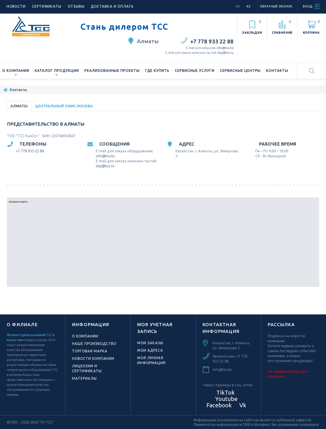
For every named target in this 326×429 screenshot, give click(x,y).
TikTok (225, 392)
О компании (15, 70)
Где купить (157, 70)
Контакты (277, 70)
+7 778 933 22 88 (212, 41)
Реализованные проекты (112, 70)
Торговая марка (89, 351)
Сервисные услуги (194, 70)
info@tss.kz (225, 48)
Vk (242, 405)
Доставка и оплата (112, 6)
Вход (308, 6)
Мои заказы (150, 343)
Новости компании (93, 358)
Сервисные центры (240, 70)
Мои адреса (150, 350)
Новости (16, 6)
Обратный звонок (276, 6)
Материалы (84, 378)
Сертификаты (47, 6)
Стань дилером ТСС (124, 27)
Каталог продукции (57, 70)
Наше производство (94, 344)
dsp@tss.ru (226, 52)
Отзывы (76, 6)
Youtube (226, 399)
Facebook (218, 405)
